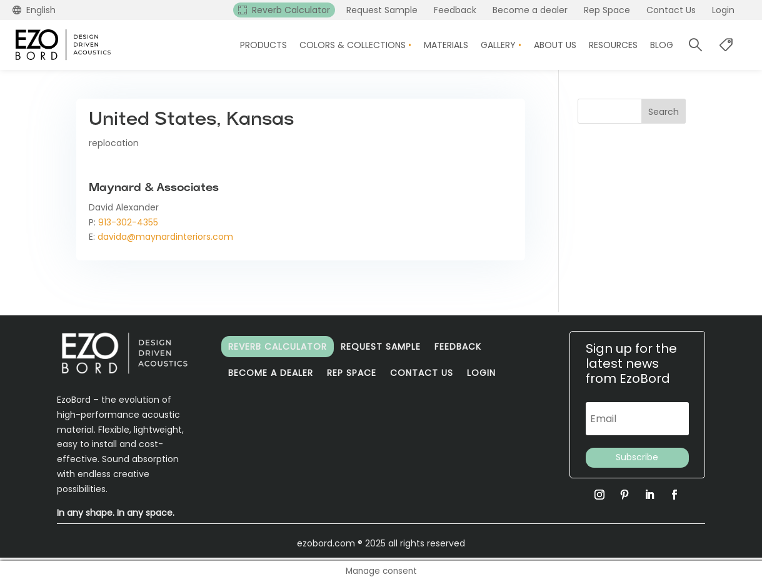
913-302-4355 (128, 222)
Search (663, 112)
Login (481, 373)
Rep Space (351, 373)
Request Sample (381, 346)
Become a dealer (270, 373)
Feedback (457, 346)
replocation (114, 143)
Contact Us (421, 373)
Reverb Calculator (277, 346)
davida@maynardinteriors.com (165, 236)
